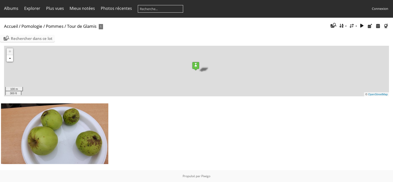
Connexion (380, 8)
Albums (11, 8)
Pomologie (31, 26)
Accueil (11, 26)
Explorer (32, 8)
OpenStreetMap (378, 94)
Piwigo (205, 176)
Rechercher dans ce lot (31, 38)
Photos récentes (116, 8)
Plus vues (55, 8)
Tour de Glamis (81, 26)
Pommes (54, 26)
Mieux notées (82, 8)
